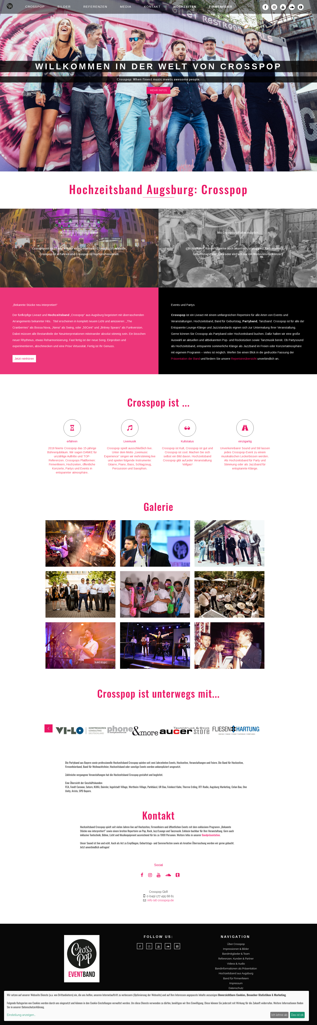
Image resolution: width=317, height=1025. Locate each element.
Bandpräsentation (211, 835)
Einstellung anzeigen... (21, 1015)
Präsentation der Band (185, 358)
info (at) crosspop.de (160, 900)
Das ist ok (297, 1015)
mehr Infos (158, 90)
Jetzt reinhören (24, 358)
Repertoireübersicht (244, 358)
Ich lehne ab (279, 1015)
